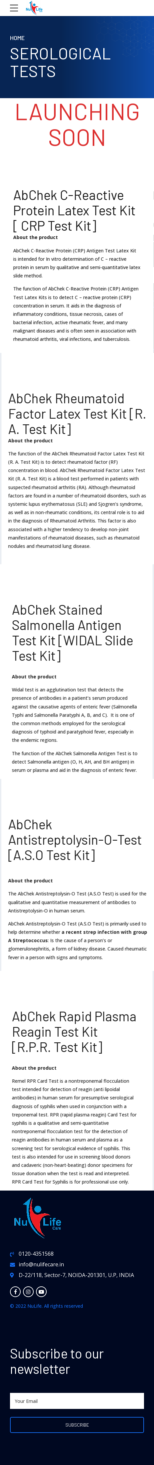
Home (17, 37)
